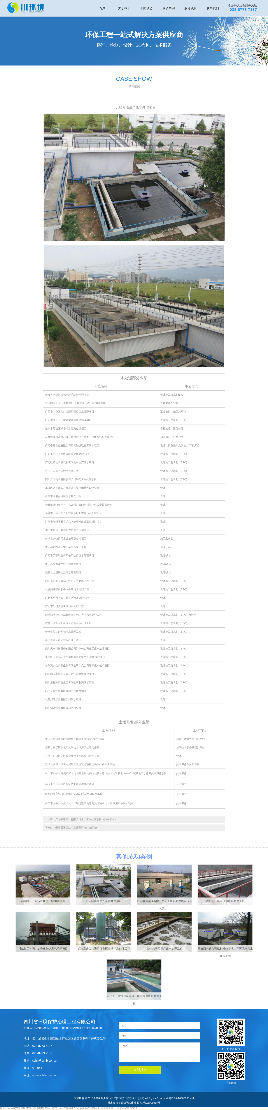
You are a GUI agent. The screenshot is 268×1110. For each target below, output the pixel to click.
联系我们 (212, 8)
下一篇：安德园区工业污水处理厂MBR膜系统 (71, 827)
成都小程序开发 (53, 1108)
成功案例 (168, 8)
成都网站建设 (128, 1102)
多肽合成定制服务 (89, 1108)
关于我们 (124, 8)
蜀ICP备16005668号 (148, 1102)
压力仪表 (5, 1108)
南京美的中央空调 (127, 1108)
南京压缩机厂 (108, 1108)
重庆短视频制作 (35, 1108)
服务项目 (190, 8)
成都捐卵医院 (71, 1108)
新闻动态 (146, 8)
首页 (102, 8)
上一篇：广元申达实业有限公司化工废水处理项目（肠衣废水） (81, 819)
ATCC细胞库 (18, 1108)
